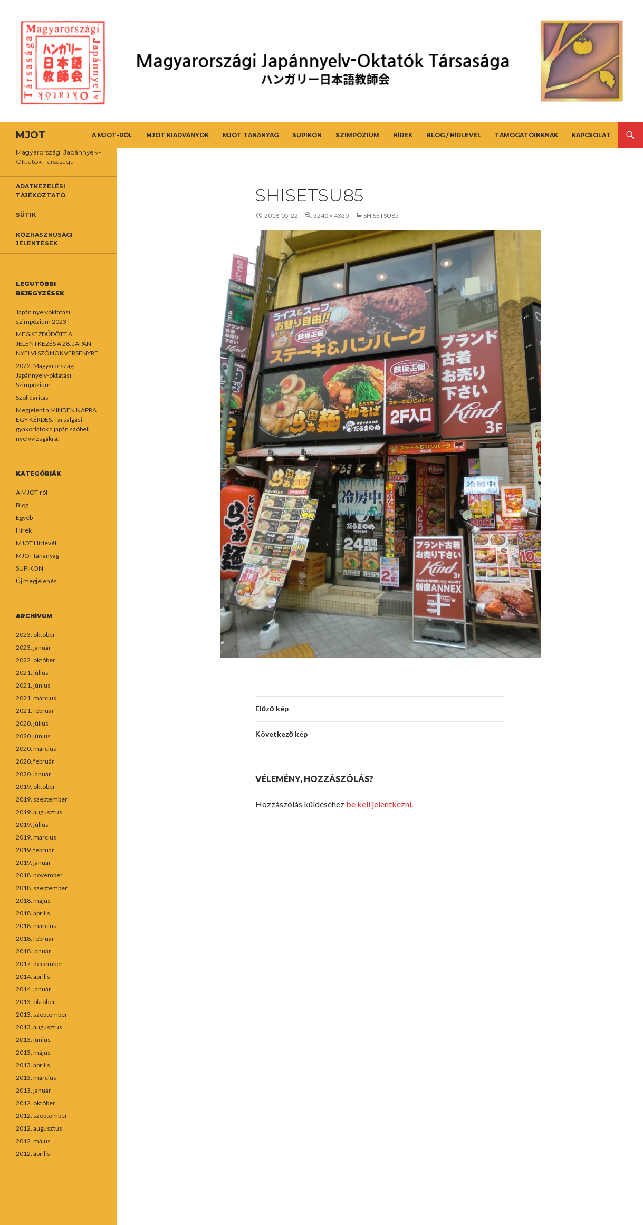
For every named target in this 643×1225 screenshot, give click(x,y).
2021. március (36, 698)
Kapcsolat (591, 135)
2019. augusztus (39, 812)
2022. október (35, 660)
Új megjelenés (36, 581)
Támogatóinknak (526, 135)
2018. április (33, 913)
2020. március (36, 749)
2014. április (33, 976)
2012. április (33, 1154)
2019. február (35, 850)
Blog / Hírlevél (453, 135)
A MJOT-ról (112, 135)
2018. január (33, 951)
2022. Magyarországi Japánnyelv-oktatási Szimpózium (45, 375)
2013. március (36, 1078)
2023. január (33, 647)
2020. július (32, 723)
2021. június (33, 685)
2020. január (33, 774)
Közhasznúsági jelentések (44, 239)
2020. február (35, 761)
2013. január (33, 1090)
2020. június (33, 736)
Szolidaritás (32, 397)
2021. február (35, 711)
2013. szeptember (42, 1014)
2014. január (33, 989)
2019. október (35, 786)
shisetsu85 (381, 215)
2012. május (33, 1141)
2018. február (35, 938)
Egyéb (24, 518)
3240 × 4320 (331, 215)
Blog (22, 505)
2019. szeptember (42, 799)
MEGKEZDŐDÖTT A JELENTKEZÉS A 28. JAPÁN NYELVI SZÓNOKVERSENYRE (57, 343)
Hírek (402, 135)
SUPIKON (307, 135)
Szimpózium (357, 135)
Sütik (26, 214)
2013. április (33, 1065)
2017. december (39, 964)
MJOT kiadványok (177, 135)
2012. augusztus (39, 1128)
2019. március (36, 837)
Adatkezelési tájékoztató (40, 190)
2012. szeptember (42, 1116)
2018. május (33, 900)
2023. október (35, 635)
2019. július (32, 824)
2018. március (36, 926)
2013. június (33, 1040)
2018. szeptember (42, 888)
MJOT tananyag (251, 135)
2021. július (32, 673)
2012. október (35, 1103)
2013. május (33, 1052)
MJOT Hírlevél (36, 543)
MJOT (30, 135)
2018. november (39, 875)
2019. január (33, 862)
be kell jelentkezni (378, 804)
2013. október (35, 1002)
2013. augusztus (39, 1027)
